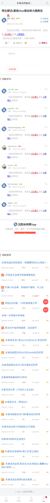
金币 (31, 501)
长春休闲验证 (24, 3)
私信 (18, 501)
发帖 (45, 310)
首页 (6, 501)
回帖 (45, 302)
